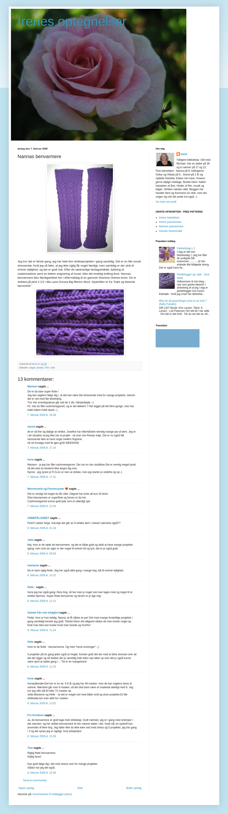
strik (53, 367)
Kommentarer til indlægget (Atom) (52, 794)
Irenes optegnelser (72, 21)
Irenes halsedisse (169, 217)
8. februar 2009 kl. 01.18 (41, 528)
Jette (30, 539)
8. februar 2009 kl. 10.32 (41, 575)
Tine (30, 747)
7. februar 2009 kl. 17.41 (41, 476)
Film (47, 367)
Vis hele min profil (166, 201)
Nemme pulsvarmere (171, 226)
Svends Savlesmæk (170, 231)
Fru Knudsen (35, 715)
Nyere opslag (26, 788)
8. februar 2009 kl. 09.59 (41, 553)
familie (40, 367)
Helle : (31, 587)
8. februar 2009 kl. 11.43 (41, 666)
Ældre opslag (133, 788)
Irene (30, 459)
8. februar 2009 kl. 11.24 (41, 630)
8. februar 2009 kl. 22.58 (41, 772)
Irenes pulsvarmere (170, 222)
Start (80, 788)
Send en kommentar (35, 780)
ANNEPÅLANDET (38, 518)
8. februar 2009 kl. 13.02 (41, 703)
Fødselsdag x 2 (186, 248)
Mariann (32, 386)
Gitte (30, 641)
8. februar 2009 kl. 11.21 (41, 601)
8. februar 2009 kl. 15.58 (41, 736)
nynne (31, 426)
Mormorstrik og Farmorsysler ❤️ (47, 488)
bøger (32, 367)
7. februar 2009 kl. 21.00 (41, 506)
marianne (33, 565)
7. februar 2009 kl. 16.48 (41, 415)
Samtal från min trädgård (43, 612)
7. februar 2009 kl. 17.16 (41, 447)
